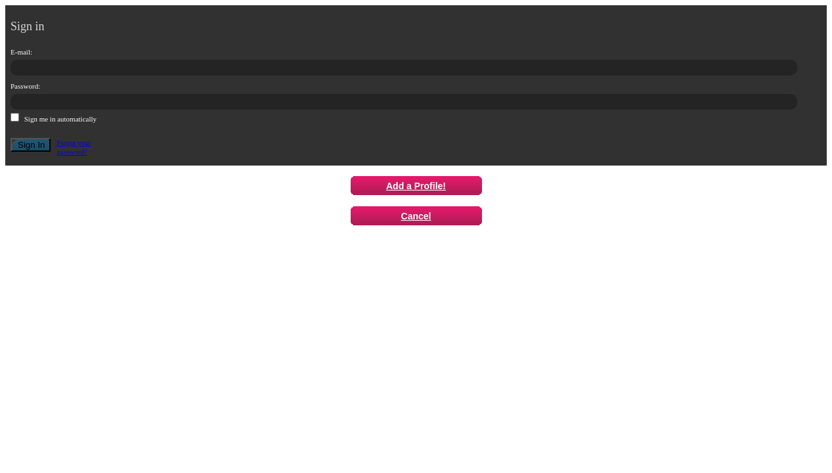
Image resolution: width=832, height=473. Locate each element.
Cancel (416, 216)
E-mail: (21, 52)
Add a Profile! (416, 186)
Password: (25, 86)
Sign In (31, 145)
